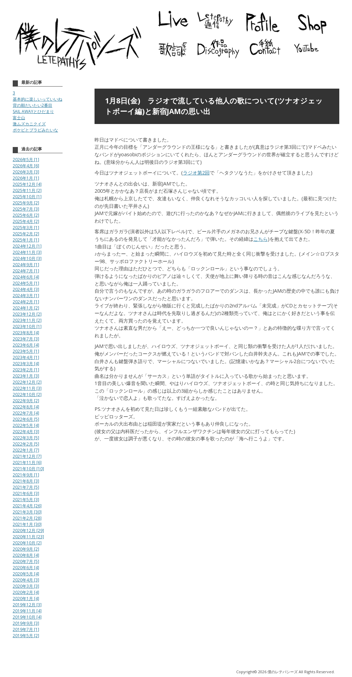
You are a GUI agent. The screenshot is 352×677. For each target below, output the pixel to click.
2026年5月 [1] (26, 159)
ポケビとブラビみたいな (35, 130)
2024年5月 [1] (26, 283)
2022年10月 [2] (27, 394)
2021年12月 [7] (27, 456)
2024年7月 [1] (26, 271)
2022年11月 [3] (27, 388)
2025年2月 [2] (26, 234)
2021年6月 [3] (26, 493)
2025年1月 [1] (26, 240)
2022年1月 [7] (26, 450)
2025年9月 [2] (26, 203)
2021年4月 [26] (27, 506)
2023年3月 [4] (26, 363)
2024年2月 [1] (26, 302)
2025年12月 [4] (27, 184)
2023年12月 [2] (27, 314)
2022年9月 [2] (26, 401)
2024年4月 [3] (26, 289)
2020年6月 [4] (26, 568)
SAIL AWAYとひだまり (33, 111)
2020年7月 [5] (26, 561)
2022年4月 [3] (26, 432)
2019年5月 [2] (26, 636)
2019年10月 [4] (27, 617)
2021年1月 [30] (27, 524)
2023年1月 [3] (26, 376)
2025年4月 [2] (26, 221)
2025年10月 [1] (27, 197)
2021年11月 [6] (27, 462)
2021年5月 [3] (26, 500)
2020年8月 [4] (26, 555)
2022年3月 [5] (26, 438)
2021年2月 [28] (27, 518)
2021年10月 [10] (28, 469)
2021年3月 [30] (27, 512)
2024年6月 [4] (26, 277)
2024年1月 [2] (26, 308)
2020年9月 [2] (26, 549)
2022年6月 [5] (26, 419)
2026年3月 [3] (26, 172)
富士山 (19, 118)
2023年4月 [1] (26, 357)
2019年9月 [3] (26, 623)
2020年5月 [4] (26, 574)
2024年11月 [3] (27, 252)
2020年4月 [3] (26, 580)
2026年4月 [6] (26, 166)
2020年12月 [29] (28, 530)
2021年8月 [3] (26, 481)
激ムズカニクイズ (29, 124)
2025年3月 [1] (26, 227)
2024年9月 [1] (26, 265)
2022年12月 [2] (27, 382)
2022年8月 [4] (26, 407)
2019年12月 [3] (27, 605)
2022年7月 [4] (26, 413)
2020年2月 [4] (26, 592)
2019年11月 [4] (27, 611)
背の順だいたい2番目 (32, 105)
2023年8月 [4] (26, 333)
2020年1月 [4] (26, 598)
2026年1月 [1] (26, 178)
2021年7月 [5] (26, 487)
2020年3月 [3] (26, 586)
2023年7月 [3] (26, 339)
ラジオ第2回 (196, 172)
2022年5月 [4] (26, 425)
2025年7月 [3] (26, 209)
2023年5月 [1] (26, 351)
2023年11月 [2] (27, 320)
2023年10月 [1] (27, 326)
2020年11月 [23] (28, 537)
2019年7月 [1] (26, 629)
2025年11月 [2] (27, 190)
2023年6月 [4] (26, 345)
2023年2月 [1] (26, 370)
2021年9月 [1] (26, 475)
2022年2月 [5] (26, 444)
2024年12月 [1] (27, 246)
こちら (260, 239)
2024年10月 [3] (27, 258)
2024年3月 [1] (26, 295)
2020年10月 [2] (27, 543)
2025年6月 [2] (26, 215)
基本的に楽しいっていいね (37, 99)
